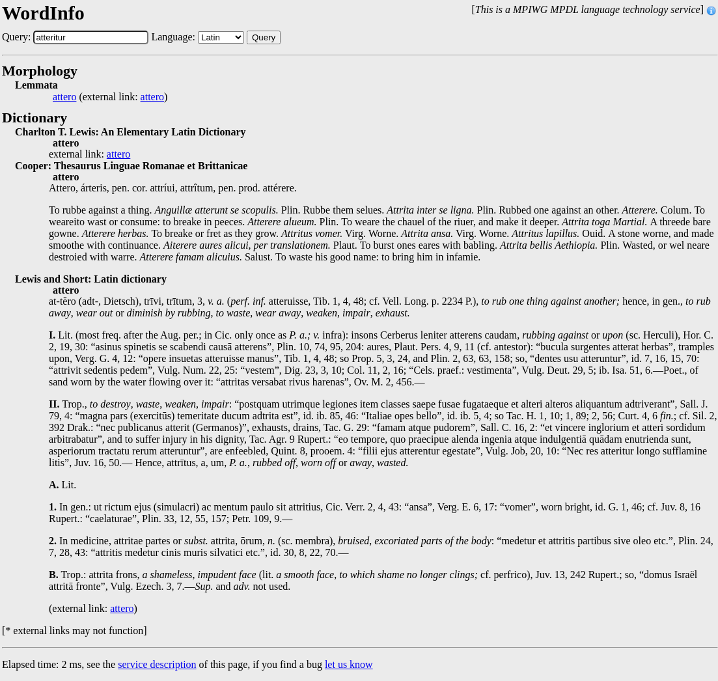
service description (157, 664)
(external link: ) (110, 97)
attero (64, 97)
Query (263, 37)
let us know (349, 664)
